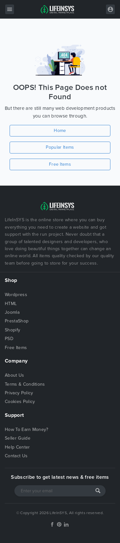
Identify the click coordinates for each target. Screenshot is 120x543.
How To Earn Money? (26, 429)
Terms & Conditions (25, 384)
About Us (14, 375)
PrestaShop (16, 321)
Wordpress (16, 294)
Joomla (12, 312)
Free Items (60, 164)
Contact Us (16, 456)
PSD (9, 338)
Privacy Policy (19, 393)
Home (60, 130)
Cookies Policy (20, 401)
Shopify (12, 330)
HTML (11, 303)
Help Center (17, 447)
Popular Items (60, 147)
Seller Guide (17, 438)
